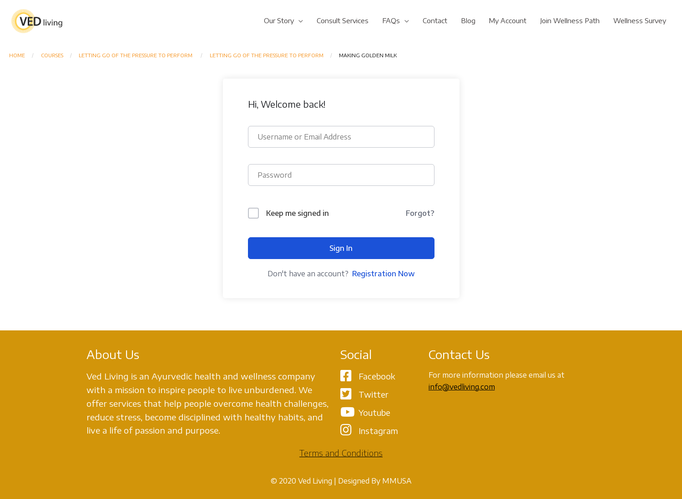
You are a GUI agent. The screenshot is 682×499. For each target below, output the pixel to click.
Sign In (341, 248)
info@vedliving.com (462, 386)
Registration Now (383, 273)
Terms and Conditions (341, 453)
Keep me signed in (297, 213)
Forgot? (420, 213)
